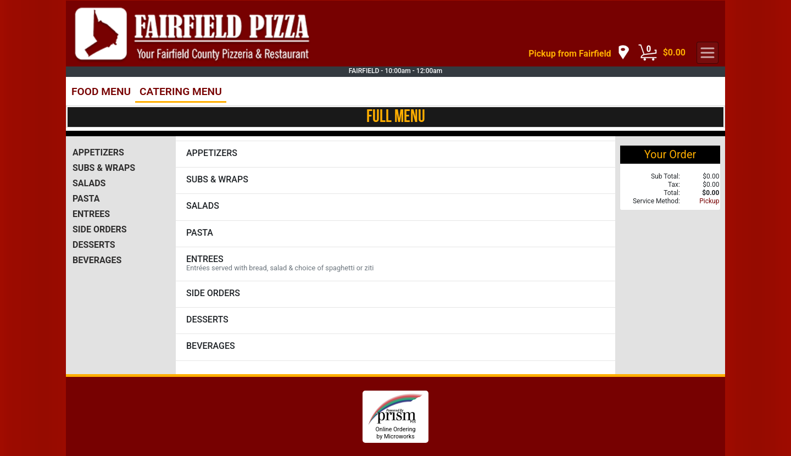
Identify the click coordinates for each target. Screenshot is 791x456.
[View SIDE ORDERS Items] (395, 294)
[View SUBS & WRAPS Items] (395, 180)
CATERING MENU (181, 91)
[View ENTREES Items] (395, 264)
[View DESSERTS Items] (395, 320)
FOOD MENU (101, 91)
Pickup (709, 201)
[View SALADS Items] (395, 207)
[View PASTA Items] (395, 234)
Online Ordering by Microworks (395, 433)
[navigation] (579, 53)
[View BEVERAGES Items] (395, 347)
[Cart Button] (648, 52)
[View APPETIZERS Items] (395, 154)
